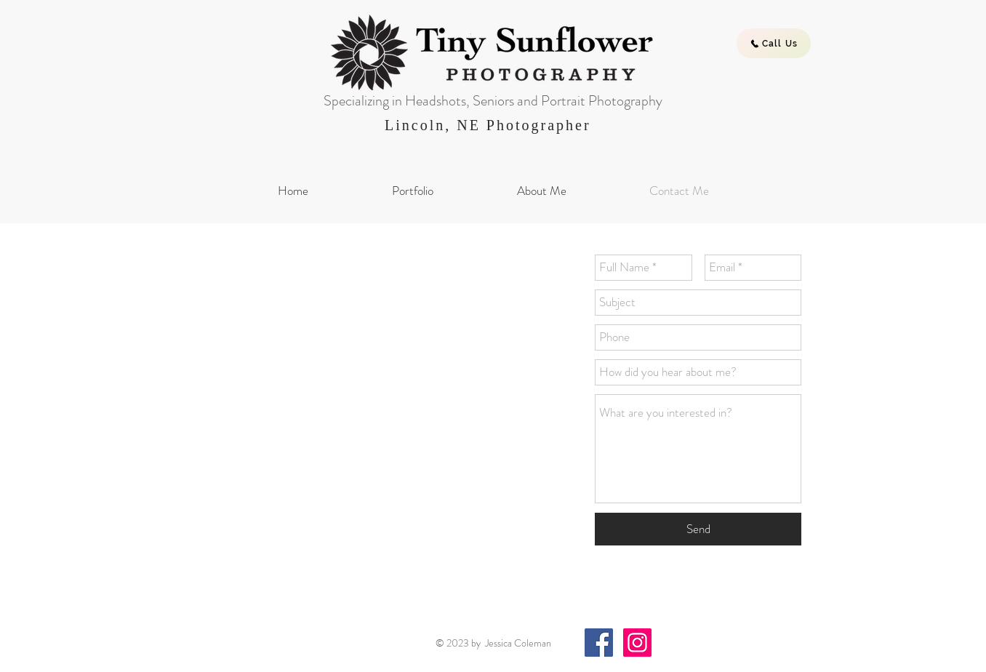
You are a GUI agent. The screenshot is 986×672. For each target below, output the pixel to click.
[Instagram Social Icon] (637, 642)
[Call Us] (774, 43)
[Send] (698, 529)
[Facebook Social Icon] (599, 642)
